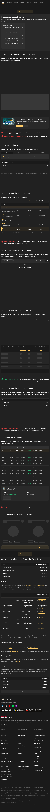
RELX (19, 748)
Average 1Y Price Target (20, 447)
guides (10, 648)
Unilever (19, 740)
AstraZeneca (21, 733)
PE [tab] (7, 152)
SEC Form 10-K (42, 599)
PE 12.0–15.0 (33, 346)
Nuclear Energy (5, 769)
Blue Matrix (41, 608)
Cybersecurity (4, 779)
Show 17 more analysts (25, 691)
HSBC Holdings (21, 735)
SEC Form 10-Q (42, 600)
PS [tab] (18, 152)
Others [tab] (42, 152)
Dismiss (25, 125)
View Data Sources (5, 724)
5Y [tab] (47, 260)
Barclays (20, 753)
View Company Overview (25, 12)
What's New (37, 743)
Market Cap (41, 204)
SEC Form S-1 (41, 613)
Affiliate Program (38, 770)
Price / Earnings (23, 349)
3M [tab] (37, 260)
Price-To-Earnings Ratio (32, 156)
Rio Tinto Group (21, 746)
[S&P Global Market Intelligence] (25, 717)
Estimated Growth (31, 204)
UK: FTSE (3, 735)
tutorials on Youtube (33, 648)
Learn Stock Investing (39, 768)
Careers (36, 761)
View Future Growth (25, 554)
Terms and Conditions (6, 805)
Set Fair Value (7, 498)
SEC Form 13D (41, 619)
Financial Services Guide (31, 805)
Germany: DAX (4, 753)
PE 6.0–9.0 (18, 346)
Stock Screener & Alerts (23, 764)
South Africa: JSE (5, 746)
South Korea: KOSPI (6, 751)
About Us (36, 753)
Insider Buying (4, 766)
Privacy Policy (16, 805)
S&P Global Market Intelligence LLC (35, 585)
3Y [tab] (43, 260)
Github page (44, 646)
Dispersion (29, 447)
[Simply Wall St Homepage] (3, 2)
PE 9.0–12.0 (25, 346)
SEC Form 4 (41, 617)
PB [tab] (29, 152)
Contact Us (36, 758)
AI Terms (22, 805)
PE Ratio (4, 165)
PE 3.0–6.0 (11, 346)
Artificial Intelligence (6, 774)
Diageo (19, 743)
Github (18, 661)
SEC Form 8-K (41, 628)
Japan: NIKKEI (4, 748)
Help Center (37, 765)
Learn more (42, 638)
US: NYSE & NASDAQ (6, 733)
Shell (19, 738)
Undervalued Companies (7, 761)
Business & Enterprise (39, 773)
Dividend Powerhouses (6, 764)
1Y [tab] (40, 260)
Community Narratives (39, 740)
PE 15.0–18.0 (40, 346)
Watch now (19, 125)
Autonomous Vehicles (6, 771)
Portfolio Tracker (22, 761)
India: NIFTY (4, 740)
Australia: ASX (4, 738)
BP (18, 751)
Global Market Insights (39, 735)
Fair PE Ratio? (26, 392)
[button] (4, 488)
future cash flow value (10, 134)
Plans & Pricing (37, 751)
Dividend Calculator (22, 769)
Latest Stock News (38, 733)
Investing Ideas (37, 738)
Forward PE (19, 204)
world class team (14, 651)
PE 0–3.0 (3, 346)
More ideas (4, 782)
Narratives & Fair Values (23, 766)
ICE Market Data (42, 611)
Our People (36, 756)
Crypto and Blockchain (6, 776)
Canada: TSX (4, 743)
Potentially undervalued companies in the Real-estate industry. (25, 547)
